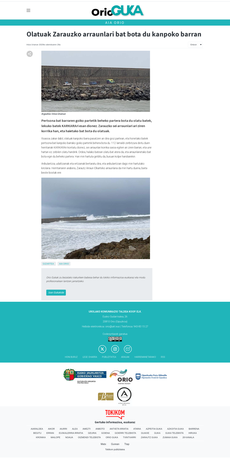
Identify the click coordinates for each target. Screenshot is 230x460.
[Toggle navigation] (28, 10)
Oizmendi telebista (89, 437)
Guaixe (145, 433)
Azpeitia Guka (154, 429)
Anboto (100, 429)
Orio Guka (112, 437)
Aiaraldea (37, 429)
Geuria (92, 433)
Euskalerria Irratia (71, 433)
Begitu (37, 433)
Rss (163, 357)
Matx (103, 444)
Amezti (87, 429)
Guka (157, 433)
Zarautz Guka (149, 437)
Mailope (55, 437)
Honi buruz (71, 357)
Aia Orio (115, 22)
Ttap (126, 444)
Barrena (194, 429)
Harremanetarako (145, 357)
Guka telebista (174, 433)
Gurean (115, 444)
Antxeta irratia (119, 429)
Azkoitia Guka (175, 429)
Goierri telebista (125, 433)
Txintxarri (129, 437)
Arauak (125, 357)
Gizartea (48, 264)
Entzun (194, 44)
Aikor (51, 429)
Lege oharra (90, 357)
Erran (50, 433)
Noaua (69, 437)
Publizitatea (109, 357)
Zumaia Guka (170, 437)
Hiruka (193, 433)
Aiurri (63, 429)
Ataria (137, 429)
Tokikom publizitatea (115, 449)
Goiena (105, 433)
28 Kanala (188, 437)
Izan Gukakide (56, 292)
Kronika (41, 437)
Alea (75, 429)
